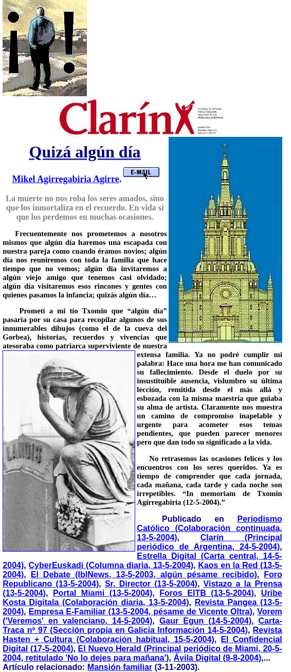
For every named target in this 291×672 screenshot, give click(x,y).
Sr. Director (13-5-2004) (151, 583)
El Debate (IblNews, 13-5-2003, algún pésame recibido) (144, 574)
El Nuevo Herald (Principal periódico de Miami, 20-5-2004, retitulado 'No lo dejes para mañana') (142, 653)
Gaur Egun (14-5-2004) (205, 620)
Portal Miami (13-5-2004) (102, 593)
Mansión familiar (119, 667)
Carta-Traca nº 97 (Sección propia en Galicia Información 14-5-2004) (142, 625)
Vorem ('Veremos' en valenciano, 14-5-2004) (142, 616)
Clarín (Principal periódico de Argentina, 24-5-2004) (209, 542)
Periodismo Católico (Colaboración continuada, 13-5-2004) (209, 528)
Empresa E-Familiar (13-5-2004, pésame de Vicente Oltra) (140, 611)
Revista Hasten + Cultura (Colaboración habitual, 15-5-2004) (142, 635)
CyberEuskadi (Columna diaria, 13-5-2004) (111, 565)
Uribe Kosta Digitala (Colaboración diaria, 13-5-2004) (142, 598)
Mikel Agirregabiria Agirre (65, 179)
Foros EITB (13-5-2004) (206, 593)
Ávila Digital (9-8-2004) (218, 657)
